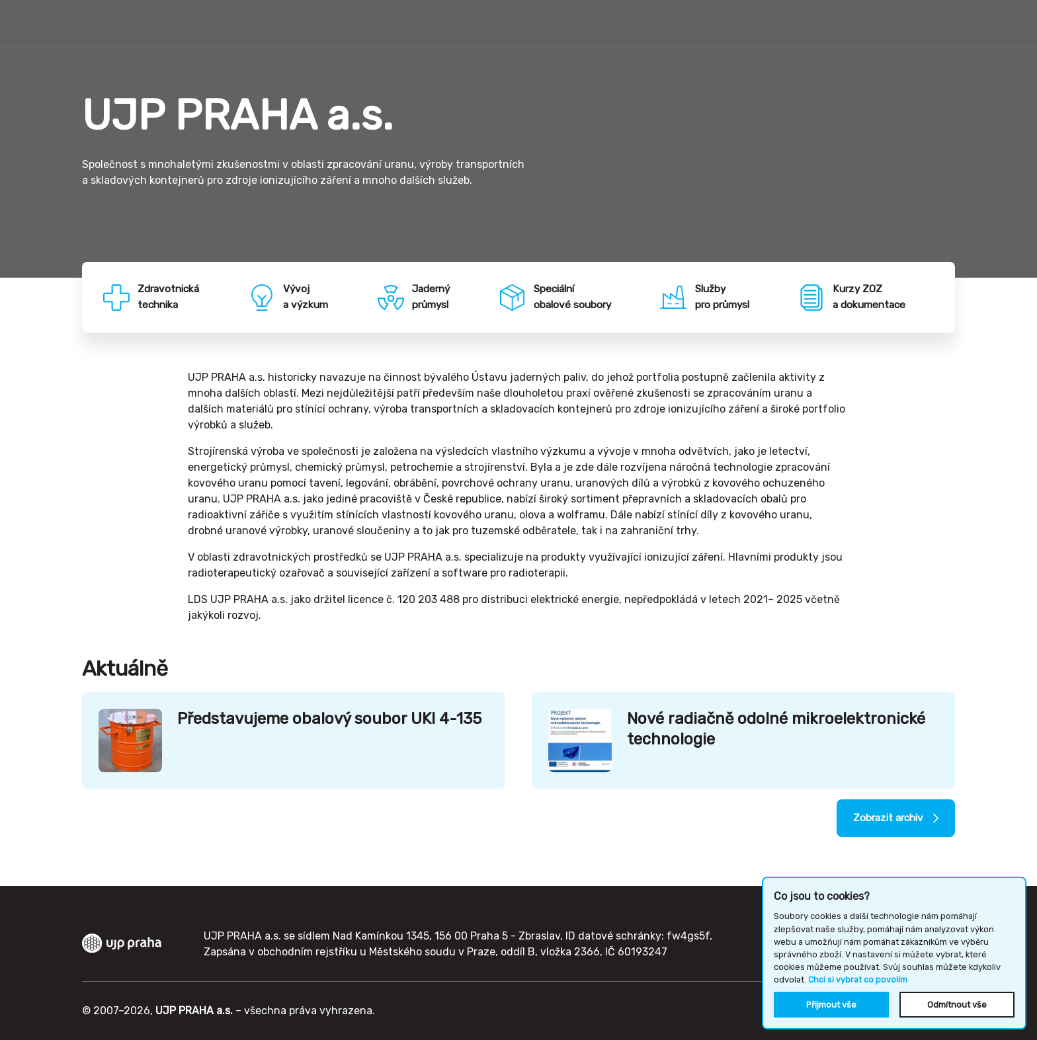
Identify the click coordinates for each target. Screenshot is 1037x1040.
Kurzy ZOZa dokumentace (873, 298)
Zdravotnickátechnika (173, 298)
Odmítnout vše (957, 1005)
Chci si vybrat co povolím (857, 980)
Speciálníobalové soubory (576, 298)
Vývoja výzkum (310, 298)
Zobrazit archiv (884, 823)
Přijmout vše (831, 1005)
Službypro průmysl (725, 298)
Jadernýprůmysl (435, 298)
